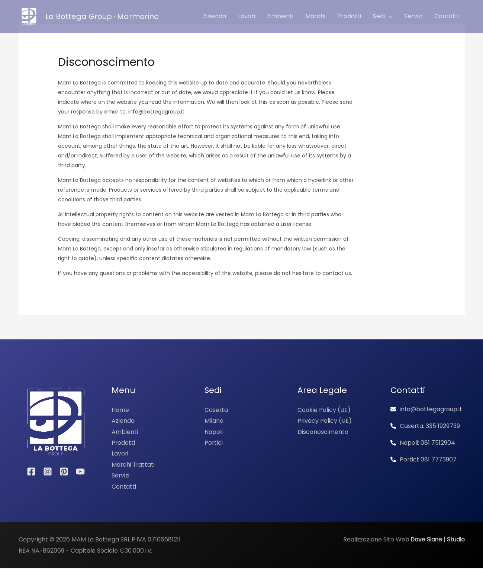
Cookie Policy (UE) (324, 410)
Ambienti (125, 432)
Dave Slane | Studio (437, 540)
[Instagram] (47, 471)
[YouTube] (80, 471)
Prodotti (123, 443)
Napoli (214, 432)
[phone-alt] (425, 426)
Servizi (121, 476)
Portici (214, 443)
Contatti (124, 487)
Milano (214, 421)
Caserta (216, 410)
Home (120, 410)
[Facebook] (31, 471)
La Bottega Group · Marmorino (102, 16)
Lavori (120, 454)
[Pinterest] (63, 471)
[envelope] (426, 409)
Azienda (123, 421)
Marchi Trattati (134, 465)
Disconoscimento (322, 432)
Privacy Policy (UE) (324, 421)
